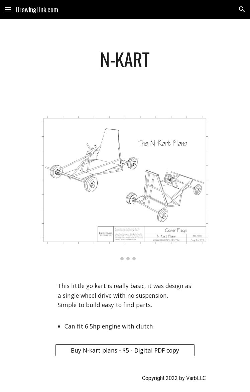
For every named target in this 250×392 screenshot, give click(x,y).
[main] (125, 62)
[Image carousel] (125, 187)
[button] (8, 9)
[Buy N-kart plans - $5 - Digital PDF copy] (125, 350)
